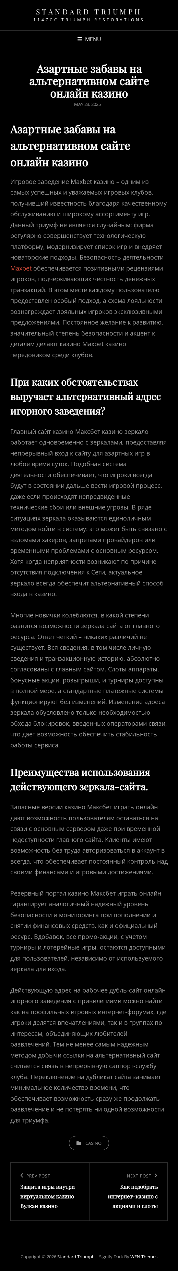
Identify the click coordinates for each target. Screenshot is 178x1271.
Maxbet (21, 268)
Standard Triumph (89, 11)
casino (93, 1143)
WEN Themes (143, 1256)
